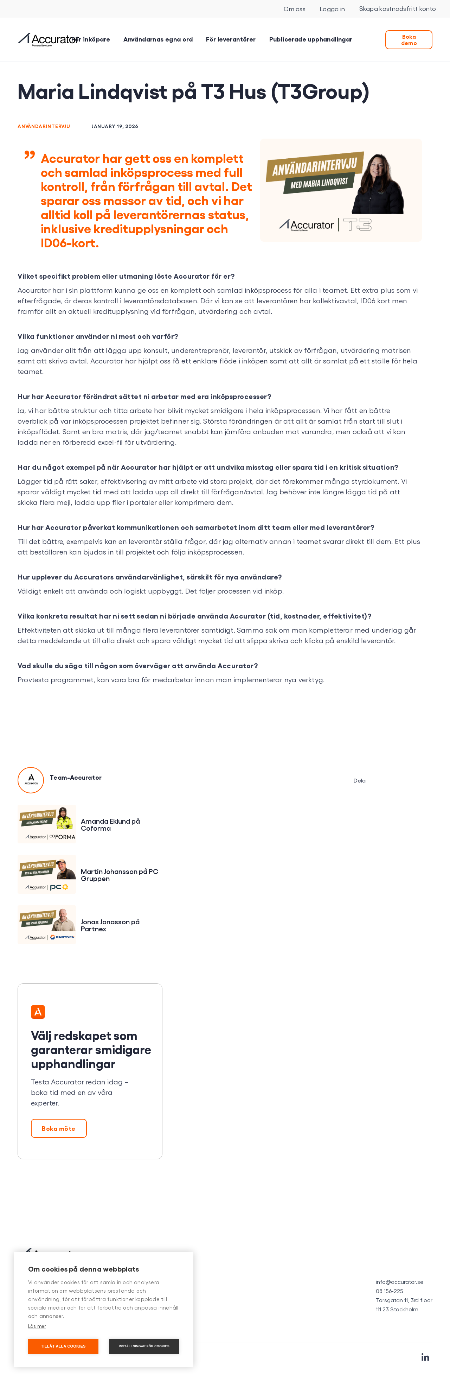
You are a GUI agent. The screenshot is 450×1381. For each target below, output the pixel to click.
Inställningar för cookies (144, 1346)
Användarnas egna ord (158, 39)
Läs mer (37, 1326)
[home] (48, 39)
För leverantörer (231, 39)
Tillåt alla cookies (63, 1346)
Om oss (295, 8)
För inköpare (90, 39)
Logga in (332, 8)
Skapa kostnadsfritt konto (397, 8)
